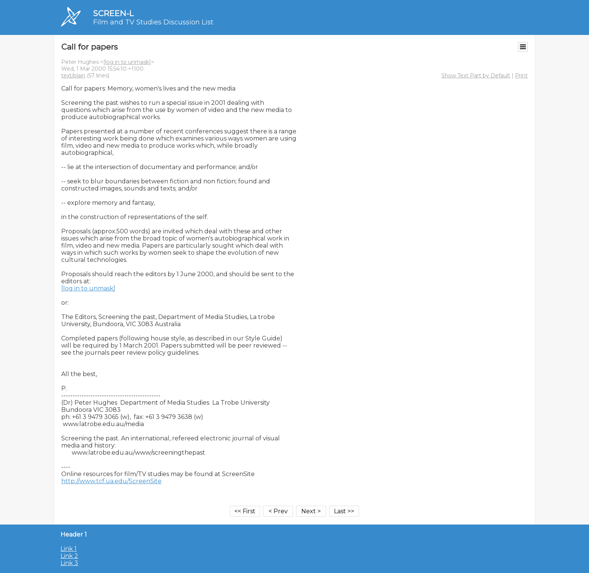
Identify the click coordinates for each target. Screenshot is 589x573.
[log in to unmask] (127, 62)
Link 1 (68, 548)
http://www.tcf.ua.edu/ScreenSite (111, 481)
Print (521, 75)
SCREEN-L (113, 13)
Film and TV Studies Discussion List (153, 22)
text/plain (73, 75)
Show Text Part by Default (475, 75)
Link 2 (69, 555)
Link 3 (69, 563)
